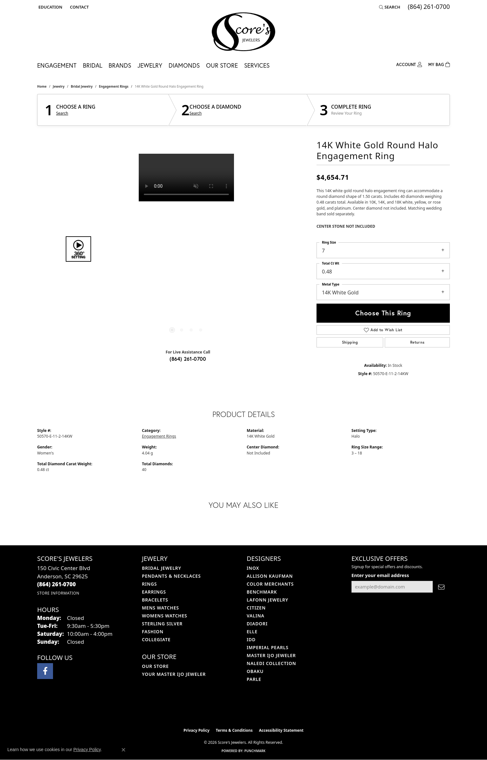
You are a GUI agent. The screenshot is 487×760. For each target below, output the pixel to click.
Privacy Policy (196, 730)
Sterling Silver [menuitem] (162, 624)
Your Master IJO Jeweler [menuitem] (174, 674)
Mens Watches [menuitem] (160, 608)
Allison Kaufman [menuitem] (270, 576)
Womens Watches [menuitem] (164, 616)
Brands (120, 65)
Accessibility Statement (281, 730)
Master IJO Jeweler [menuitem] (271, 655)
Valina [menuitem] (255, 616)
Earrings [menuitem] (154, 592)
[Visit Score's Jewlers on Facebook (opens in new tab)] (45, 671)
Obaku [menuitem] (255, 671)
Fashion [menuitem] (152, 632)
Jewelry (149, 65)
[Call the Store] (56, 584)
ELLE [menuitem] (252, 632)
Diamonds (184, 65)
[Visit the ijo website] (228, 708)
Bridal (92, 65)
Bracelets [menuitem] (155, 600)
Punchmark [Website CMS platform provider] (255, 751)
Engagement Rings (113, 86)
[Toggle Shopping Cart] (439, 64)
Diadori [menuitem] (257, 624)
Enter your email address (380, 575)
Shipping (350, 342)
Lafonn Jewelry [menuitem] (267, 600)
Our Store (222, 65)
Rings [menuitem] (149, 584)
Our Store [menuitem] (155, 666)
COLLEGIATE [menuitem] (156, 639)
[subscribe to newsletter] (441, 587)
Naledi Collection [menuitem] (271, 663)
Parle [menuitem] (254, 679)
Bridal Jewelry (82, 86)
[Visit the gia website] (258, 708)
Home (42, 86)
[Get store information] (58, 593)
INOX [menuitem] (253, 568)
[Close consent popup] (123, 750)
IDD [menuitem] (251, 639)
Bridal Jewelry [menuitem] (161, 568)
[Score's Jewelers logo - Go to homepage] (243, 31)
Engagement (57, 65)
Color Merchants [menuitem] (270, 584)
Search (62, 113)
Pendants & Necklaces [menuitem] (171, 576)
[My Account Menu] (409, 64)
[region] (186, 249)
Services (257, 65)
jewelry (58, 86)
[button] (49, 7)
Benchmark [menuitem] (262, 592)
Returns (417, 342)
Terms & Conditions (234, 730)
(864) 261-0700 (188, 358)
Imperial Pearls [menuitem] (268, 647)
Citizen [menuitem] (256, 608)
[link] (79, 7)
